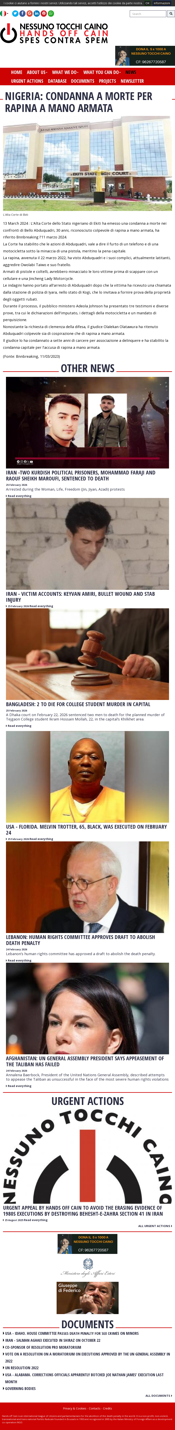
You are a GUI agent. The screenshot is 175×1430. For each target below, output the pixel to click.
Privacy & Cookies (74, 1408)
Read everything (19, 496)
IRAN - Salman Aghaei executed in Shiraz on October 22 (52, 1340)
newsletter (132, 81)
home (16, 72)
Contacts (94, 1408)
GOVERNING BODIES (20, 1388)
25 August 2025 (14, 1220)
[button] (5, 13)
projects (107, 81)
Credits (107, 1408)
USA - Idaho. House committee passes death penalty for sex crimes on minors (72, 1333)
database (57, 81)
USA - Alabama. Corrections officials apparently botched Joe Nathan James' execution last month (84, 1378)
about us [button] (37, 72)
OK (147, 3)
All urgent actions (155, 1226)
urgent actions (27, 81)
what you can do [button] (102, 72)
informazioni (162, 3)
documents (82, 81)
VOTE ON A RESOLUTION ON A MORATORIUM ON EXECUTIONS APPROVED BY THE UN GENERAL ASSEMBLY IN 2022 (87, 1357)
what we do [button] (65, 72)
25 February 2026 (16, 485)
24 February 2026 (16, 949)
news (131, 72)
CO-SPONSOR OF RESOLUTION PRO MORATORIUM (43, 1347)
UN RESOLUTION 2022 (21, 1367)
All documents (159, 1396)
